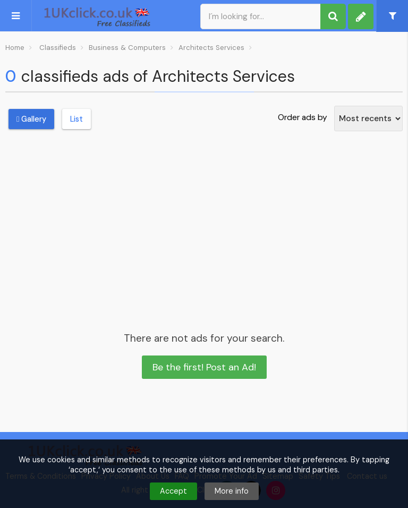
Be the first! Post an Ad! (204, 367)
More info (232, 491)
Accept (173, 491)
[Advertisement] (204, 220)
